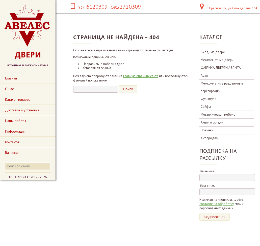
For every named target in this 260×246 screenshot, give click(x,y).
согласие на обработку (216, 204)
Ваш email (207, 185)
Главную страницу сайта (140, 76)
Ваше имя (207, 171)
